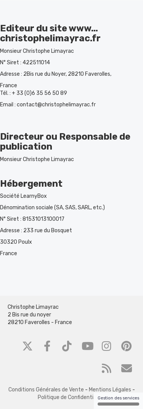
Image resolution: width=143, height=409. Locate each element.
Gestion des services (118, 401)
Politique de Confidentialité (71, 397)
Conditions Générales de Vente (46, 389)
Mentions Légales (110, 389)
